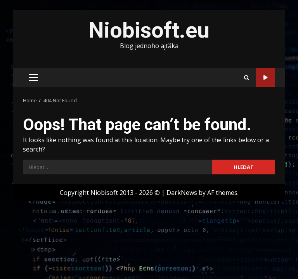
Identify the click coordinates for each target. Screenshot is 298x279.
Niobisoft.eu (149, 30)
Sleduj (265, 77)
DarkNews (181, 192)
